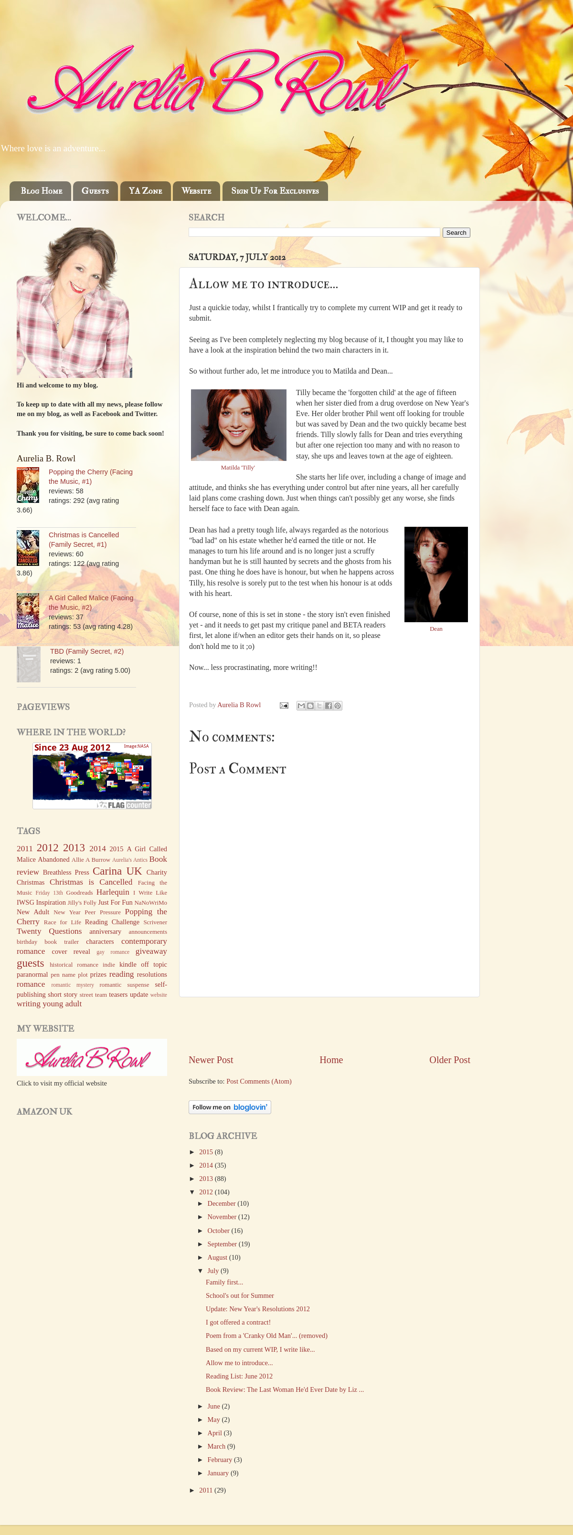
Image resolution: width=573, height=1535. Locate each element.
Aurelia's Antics (130, 860)
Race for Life (62, 922)
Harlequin (112, 892)
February (221, 1459)
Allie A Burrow (91, 859)
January (219, 1473)
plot (82, 974)
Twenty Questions (49, 931)
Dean (436, 629)
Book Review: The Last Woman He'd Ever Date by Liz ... (285, 1389)
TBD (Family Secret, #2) (87, 651)
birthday (27, 941)
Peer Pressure (103, 912)
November (223, 1217)
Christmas (30, 882)
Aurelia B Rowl (240, 705)
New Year (67, 912)
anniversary (105, 931)
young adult (62, 1003)
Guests (95, 191)
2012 (206, 1192)
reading (121, 974)
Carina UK (117, 871)
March (217, 1446)
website (158, 995)
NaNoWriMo (150, 902)
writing (29, 1003)
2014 (206, 1165)
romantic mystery (72, 985)
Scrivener (155, 922)
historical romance (74, 964)
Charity (157, 872)
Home (331, 1060)
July (214, 1270)
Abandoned (53, 859)
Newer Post (211, 1060)
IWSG (25, 902)
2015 (206, 1152)
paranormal (32, 974)
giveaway (151, 951)
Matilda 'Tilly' (238, 467)
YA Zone (145, 191)
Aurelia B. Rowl (46, 458)
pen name (63, 974)
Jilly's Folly (82, 902)
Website (196, 191)
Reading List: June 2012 (239, 1376)
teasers (118, 994)
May (215, 1419)
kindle (128, 964)
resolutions (152, 974)
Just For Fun (115, 902)
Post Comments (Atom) (259, 1081)
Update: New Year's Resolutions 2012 (258, 1309)
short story (62, 994)
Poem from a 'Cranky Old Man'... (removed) (267, 1335)
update (139, 994)
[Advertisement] (329, 1025)
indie (109, 964)
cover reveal (71, 951)
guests (30, 963)
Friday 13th (49, 893)
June (215, 1406)
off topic (154, 964)
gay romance (112, 952)
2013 (206, 1178)
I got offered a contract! (238, 1322)
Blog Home (41, 191)
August (218, 1257)
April (216, 1433)
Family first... (224, 1282)
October (220, 1230)
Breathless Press (66, 872)
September (223, 1244)
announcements (147, 931)
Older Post (449, 1060)
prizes (98, 974)
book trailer (61, 941)
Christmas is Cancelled (91, 882)
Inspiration (51, 902)
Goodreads (79, 892)
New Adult (33, 912)
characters (100, 941)
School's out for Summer (240, 1295)
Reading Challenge (112, 922)
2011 (206, 1490)
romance (31, 984)
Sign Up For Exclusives (275, 191)
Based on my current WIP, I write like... (260, 1349)
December (223, 1203)
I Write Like (150, 892)
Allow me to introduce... (239, 1363)
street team (93, 994)
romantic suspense (124, 984)
